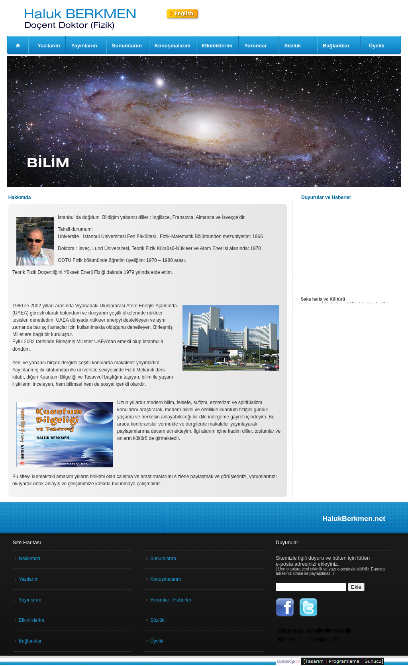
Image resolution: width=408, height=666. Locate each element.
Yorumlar (255, 46)
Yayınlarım (84, 46)
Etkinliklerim (217, 46)
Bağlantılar (336, 46)
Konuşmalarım (172, 46)
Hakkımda (29, 558)
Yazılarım (48, 46)
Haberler (182, 600)
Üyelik (376, 46)
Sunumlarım (127, 46)
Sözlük (292, 46)
